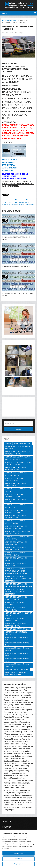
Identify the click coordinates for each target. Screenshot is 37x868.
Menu (4, 13)
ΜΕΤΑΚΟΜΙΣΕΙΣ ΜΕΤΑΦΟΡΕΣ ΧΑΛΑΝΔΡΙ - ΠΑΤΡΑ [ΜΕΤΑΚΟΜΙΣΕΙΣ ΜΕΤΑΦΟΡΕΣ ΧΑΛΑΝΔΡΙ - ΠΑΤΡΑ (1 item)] (16, 619)
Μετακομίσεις (9, 160)
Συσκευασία (8, 165)
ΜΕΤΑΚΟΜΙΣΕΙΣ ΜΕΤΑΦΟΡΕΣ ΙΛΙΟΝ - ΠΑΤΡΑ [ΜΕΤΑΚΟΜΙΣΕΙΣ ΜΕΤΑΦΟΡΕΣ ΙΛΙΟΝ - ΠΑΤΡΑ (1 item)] (18, 490)
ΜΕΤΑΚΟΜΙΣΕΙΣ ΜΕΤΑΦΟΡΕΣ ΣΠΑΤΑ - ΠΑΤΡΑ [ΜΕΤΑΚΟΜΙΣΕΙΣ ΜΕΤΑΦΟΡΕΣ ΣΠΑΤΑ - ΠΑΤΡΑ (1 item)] (18, 614)
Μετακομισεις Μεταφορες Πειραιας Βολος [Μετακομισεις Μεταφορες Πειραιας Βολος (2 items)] (17, 644)
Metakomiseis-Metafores (24, 200)
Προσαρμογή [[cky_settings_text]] (18, 858)
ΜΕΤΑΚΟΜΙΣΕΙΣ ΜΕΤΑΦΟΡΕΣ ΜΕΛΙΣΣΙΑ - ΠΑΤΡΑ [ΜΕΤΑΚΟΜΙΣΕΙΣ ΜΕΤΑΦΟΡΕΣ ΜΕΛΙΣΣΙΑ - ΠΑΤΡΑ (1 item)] (16, 522)
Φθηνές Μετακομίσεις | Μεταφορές (22, 204)
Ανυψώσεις (8, 170)
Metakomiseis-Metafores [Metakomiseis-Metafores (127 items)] (22, 443)
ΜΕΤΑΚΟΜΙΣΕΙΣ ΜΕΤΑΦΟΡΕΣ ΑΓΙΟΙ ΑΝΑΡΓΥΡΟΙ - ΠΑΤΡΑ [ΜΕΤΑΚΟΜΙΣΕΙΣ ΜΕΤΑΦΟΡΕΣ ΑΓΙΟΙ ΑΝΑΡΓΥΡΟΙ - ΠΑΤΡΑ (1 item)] (18, 458)
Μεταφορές (8, 162)
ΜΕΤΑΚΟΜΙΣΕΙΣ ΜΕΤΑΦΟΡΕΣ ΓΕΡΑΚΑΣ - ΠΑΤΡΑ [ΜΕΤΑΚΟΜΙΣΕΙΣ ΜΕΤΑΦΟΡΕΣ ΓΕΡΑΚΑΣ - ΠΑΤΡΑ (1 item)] (16, 479)
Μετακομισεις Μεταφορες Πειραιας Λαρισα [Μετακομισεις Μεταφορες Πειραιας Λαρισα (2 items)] (17, 660)
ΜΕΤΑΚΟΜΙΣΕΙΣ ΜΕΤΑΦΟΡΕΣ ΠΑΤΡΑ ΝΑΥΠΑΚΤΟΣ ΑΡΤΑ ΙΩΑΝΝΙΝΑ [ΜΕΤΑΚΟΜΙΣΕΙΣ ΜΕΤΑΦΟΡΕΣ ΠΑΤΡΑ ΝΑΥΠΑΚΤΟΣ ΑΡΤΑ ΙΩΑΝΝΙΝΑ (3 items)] (18, 585)
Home (5, 20)
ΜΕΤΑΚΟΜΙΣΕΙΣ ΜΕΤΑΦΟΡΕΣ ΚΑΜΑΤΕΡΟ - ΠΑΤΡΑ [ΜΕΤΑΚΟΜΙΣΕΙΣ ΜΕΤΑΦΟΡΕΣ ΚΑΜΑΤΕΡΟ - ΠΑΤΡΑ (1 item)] (16, 495)
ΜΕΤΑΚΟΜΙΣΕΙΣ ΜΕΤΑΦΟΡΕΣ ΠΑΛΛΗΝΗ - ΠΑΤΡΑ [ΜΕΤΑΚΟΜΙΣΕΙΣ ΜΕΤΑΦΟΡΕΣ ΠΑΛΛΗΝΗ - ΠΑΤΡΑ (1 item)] (16, 549)
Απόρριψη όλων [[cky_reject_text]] (18, 864)
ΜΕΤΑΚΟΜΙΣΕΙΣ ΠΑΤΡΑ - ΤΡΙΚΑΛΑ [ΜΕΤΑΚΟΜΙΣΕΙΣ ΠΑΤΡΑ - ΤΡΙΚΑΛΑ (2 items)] (17, 629)
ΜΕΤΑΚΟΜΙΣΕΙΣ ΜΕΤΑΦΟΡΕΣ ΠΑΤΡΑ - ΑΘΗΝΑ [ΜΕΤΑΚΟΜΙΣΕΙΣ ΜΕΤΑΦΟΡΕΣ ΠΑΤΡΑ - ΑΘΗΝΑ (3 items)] (16, 565)
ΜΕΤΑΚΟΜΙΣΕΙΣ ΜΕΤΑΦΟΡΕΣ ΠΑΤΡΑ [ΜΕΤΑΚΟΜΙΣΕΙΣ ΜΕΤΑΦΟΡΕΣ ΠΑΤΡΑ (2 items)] (16, 559)
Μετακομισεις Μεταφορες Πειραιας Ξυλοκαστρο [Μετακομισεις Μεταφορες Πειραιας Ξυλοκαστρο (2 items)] (17, 665)
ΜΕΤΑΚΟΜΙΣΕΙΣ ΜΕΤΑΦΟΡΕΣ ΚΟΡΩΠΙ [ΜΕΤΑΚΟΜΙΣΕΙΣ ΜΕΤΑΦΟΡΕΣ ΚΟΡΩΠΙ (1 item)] (16, 501)
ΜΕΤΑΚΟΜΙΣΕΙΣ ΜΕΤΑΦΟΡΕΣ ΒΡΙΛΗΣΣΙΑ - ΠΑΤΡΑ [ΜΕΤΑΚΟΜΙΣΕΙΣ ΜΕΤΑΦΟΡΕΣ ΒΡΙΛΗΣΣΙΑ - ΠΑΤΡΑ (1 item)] (16, 469)
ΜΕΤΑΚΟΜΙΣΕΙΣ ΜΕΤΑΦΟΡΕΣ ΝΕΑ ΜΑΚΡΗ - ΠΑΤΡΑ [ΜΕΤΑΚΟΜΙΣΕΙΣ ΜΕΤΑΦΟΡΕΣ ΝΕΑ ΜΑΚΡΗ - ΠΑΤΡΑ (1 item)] (17, 538)
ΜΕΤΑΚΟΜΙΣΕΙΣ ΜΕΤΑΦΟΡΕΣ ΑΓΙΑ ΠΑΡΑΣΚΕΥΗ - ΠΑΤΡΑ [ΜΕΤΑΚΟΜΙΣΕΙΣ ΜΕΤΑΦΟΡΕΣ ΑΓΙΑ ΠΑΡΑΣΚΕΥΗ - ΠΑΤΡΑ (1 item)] (17, 453)
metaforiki (10, 200)
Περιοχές (13, 20)
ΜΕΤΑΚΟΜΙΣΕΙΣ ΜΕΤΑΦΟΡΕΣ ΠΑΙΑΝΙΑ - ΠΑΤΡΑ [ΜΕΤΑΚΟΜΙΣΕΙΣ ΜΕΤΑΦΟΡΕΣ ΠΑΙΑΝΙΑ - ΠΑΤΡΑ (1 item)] (16, 543)
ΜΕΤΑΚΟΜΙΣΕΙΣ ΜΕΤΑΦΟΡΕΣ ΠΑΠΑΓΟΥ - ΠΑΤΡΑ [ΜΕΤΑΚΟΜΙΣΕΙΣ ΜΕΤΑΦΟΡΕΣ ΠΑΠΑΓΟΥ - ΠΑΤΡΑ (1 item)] (16, 554)
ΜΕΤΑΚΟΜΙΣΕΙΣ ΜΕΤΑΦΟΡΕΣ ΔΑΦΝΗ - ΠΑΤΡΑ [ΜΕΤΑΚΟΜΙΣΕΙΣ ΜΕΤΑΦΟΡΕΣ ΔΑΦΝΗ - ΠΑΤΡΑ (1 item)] (16, 485)
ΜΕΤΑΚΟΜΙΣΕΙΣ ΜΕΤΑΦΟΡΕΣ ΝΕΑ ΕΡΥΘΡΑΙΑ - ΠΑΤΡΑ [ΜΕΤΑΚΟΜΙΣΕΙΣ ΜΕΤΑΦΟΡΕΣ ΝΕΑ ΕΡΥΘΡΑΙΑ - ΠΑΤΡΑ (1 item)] (17, 533)
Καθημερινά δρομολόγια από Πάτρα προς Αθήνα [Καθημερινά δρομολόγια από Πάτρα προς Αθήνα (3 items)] (17, 447)
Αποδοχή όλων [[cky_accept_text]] (18, 853)
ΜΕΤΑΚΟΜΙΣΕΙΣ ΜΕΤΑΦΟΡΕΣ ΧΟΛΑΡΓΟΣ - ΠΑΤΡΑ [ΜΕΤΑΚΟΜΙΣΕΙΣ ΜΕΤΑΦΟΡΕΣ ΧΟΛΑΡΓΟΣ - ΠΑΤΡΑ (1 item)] (16, 625)
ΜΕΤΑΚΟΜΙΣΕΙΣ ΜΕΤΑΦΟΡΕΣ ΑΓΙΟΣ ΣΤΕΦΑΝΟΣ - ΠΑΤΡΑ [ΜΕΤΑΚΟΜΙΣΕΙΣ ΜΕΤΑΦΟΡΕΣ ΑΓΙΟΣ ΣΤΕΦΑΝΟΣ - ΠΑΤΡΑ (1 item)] (18, 463)
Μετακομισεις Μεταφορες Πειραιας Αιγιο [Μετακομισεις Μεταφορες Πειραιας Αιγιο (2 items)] (17, 638)
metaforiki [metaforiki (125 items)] (8, 443)
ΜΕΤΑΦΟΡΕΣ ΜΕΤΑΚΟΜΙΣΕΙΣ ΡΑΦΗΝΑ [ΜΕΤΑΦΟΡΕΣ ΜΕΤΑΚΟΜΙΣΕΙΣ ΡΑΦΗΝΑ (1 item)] (16, 633)
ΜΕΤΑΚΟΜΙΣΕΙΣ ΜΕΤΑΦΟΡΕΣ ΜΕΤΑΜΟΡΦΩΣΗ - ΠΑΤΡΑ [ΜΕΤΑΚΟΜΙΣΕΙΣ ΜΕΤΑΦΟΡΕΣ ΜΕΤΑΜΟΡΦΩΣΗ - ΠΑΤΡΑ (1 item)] (16, 527)
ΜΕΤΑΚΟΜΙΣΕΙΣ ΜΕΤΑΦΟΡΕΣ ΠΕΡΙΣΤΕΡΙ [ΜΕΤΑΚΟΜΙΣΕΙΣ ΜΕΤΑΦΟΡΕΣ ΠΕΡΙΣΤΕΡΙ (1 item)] (16, 604)
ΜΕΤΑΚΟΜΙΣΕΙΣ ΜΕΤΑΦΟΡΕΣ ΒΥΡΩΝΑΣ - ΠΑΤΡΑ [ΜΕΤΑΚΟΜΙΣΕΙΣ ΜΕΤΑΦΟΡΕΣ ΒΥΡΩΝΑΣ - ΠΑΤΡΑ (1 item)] (16, 474)
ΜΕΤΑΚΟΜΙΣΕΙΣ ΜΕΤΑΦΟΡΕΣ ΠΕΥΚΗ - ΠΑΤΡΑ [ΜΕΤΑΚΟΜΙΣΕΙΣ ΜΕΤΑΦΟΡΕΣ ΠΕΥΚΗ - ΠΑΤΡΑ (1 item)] (16, 609)
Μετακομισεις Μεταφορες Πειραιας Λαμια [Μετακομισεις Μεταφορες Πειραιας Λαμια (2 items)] (17, 654)
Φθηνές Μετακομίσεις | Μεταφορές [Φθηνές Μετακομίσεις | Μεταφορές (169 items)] (17, 669)
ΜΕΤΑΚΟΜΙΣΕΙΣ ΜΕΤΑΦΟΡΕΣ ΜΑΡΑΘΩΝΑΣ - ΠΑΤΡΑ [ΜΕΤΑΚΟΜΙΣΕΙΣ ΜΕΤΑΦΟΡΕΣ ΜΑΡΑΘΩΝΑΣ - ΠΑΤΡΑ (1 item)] (16, 511)
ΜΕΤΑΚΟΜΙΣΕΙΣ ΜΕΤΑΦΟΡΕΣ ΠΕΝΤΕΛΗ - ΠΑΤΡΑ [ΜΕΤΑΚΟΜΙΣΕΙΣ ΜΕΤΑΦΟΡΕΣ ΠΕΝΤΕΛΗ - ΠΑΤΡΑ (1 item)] (16, 598)
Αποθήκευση (9, 168)
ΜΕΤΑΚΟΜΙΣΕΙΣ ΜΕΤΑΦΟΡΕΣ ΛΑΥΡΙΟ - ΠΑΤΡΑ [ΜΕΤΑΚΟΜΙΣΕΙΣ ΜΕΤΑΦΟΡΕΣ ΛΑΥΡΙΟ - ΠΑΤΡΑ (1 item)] (16, 506)
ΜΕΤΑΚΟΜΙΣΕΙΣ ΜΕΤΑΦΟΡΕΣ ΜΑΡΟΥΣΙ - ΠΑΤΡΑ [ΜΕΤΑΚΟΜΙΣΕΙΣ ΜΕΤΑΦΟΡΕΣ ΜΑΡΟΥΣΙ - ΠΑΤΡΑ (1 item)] (16, 517)
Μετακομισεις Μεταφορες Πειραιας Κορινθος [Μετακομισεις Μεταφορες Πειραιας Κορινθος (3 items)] (17, 649)
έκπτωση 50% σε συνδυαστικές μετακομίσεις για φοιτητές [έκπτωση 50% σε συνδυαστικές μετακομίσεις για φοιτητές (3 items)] (16, 673)
